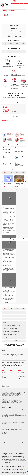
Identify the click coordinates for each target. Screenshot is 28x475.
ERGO (9, 412)
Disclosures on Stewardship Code (13, 339)
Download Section (20, 339)
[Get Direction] (22, 159)
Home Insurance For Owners (16, 384)
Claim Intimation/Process (21, 338)
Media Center (3, 341)
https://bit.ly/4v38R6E (5, 226)
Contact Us (3, 349)
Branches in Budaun (17, 333)
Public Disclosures (4, 344)
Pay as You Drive (4, 361)
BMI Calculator (19, 371)
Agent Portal (19, 345)
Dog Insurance (7, 373)
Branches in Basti (18, 332)
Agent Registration (4, 343)
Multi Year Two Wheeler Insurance (12, 360)
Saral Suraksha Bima (15, 369)
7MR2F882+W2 (16, 158)
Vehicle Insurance (18, 359)
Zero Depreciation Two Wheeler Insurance (16, 361)
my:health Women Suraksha (14, 367)
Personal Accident (9, 367)
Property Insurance (9, 387)
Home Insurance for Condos (21, 388)
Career (3, 342)
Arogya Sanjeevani (20, 367)
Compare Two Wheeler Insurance (5, 359)
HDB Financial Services (4, 414)
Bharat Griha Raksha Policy (14, 388)
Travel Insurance (8, 375)
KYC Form (23, 398)
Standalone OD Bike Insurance (13, 359)
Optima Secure (20, 368)
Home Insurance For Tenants (10, 384)
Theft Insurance (9, 388)
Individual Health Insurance (10, 365)
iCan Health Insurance (4, 368)
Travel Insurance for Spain (12, 380)
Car (11, 172)
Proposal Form (12, 398)
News (2, 351)
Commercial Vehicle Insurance (5, 360)
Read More (5, 186)
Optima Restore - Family (20, 369)
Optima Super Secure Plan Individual (6, 371)
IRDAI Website (21, 405)
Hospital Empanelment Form (10, 401)
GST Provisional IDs (20, 341)
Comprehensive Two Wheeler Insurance (12, 358)
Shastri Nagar (3, 316)
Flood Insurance (13, 387)
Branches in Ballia (7, 331)
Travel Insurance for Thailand (5, 381)
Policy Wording (16, 398)
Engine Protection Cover (8, 361)
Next (25, 181)
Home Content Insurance (4, 388)
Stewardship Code (12, 338)
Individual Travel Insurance (14, 375)
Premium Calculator (4, 367)
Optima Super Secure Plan (20, 370)
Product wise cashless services (17, 401)
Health (5, 172)
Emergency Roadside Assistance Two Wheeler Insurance (8, 362)
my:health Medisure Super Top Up (13, 371)
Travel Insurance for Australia (15, 377)
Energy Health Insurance (9, 368)
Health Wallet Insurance (15, 368)
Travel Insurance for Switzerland (18, 380)
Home (23, 172)
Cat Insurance (11, 373)
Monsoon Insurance (17, 387)
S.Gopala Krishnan (20, 395)
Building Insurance (4, 387)
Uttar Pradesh (21, 150)
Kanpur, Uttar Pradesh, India (18, 159)
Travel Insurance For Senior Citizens (18, 376)
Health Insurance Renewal (12, 366)
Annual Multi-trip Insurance (11, 376)
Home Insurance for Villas (4, 389)
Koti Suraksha (3, 369)
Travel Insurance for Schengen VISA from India (7, 377)
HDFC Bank (7, 412)
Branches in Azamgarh (12, 330)
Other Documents (4, 399)
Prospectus (9, 398)
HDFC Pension (8, 414)
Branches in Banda (18, 331)
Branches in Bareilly (12, 332)
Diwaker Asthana (12, 395)
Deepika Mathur (7, 395)
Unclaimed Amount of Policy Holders (21, 344)
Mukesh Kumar (15, 395)
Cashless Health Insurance (18, 366)
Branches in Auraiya (6, 330)
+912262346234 (6, 16)
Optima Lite (3, 370)
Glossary (14, 405)
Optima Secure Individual (7, 370)
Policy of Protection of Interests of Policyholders (21, 343)
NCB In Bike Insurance (19, 363)
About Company (4, 339)
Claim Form (20, 398)
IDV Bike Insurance (16, 362)
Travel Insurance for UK (22, 381)
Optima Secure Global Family (14, 370)
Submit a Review (10, 11)
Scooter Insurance (14, 363)
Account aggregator (7, 405)
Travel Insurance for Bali (21, 377)
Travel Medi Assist (17, 405)
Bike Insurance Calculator (4, 358)
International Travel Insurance (5, 382)
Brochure (6, 398)
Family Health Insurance (15, 365)
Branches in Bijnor (7, 333)
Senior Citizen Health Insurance (5, 366)
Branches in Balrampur (12, 331)
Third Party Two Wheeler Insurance (20, 358)
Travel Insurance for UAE (17, 381)
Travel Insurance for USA (11, 381)
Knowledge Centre (4, 406)
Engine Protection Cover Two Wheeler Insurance (7, 363)
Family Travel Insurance (19, 375)
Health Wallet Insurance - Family (9, 369)
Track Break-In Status (19, 360)
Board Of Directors (4, 338)
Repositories (8, 406)
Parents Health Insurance (21, 365)
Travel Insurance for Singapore (5, 380)
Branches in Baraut (7, 332)
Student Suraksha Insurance (5, 376)
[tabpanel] (14, 4)
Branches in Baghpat (18, 330)
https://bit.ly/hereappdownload (6, 227)
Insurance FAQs (11, 405)
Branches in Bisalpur (12, 333)
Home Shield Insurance (22, 387)
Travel (17, 172)
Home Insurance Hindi (4, 409)
